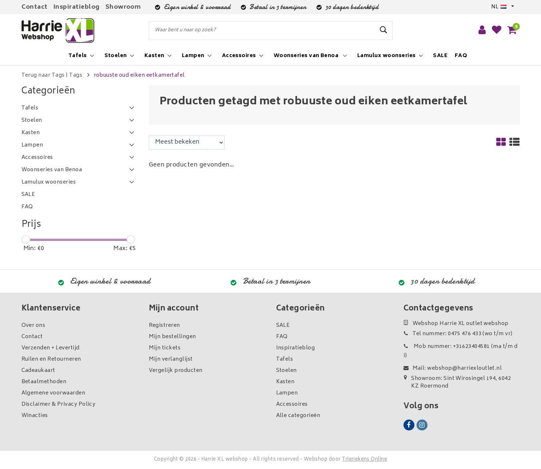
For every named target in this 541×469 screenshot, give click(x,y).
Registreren (164, 325)
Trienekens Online (364, 460)
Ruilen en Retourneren (51, 359)
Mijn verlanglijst (171, 359)
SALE (283, 325)
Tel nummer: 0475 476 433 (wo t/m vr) (458, 333)
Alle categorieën (298, 415)
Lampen (287, 393)
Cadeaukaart (38, 370)
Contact (34, 7)
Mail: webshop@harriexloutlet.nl (452, 368)
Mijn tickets (165, 348)
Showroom (123, 7)
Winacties (34, 415)
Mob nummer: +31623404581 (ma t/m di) (460, 351)
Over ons (33, 325)
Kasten (285, 381)
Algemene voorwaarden (53, 393)
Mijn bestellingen (172, 336)
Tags (75, 75)
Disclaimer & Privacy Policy (58, 404)
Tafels (284, 359)
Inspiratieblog (76, 7)
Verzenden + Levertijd (50, 348)
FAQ (282, 336)
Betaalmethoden (44, 381)
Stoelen (286, 370)
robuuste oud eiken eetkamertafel (139, 75)
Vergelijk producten (176, 370)
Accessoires (292, 404)
